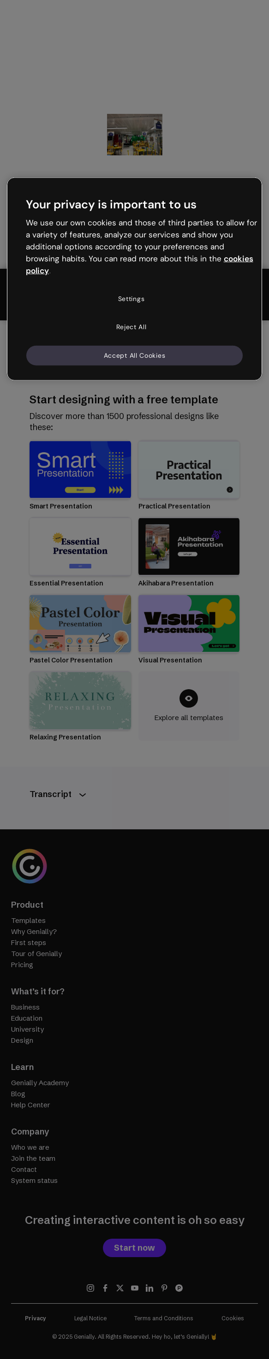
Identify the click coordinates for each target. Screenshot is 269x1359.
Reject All (131, 327)
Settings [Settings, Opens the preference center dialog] (131, 298)
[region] (135, 279)
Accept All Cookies (135, 355)
